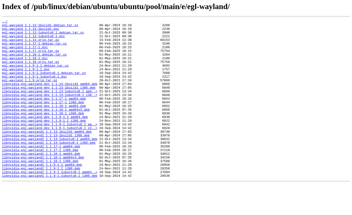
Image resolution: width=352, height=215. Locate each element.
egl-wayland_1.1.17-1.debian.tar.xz (34, 48)
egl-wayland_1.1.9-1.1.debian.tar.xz (35, 75)
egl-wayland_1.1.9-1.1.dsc (26, 79)
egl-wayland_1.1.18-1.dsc (25, 66)
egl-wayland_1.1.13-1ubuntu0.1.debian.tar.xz (43, 35)
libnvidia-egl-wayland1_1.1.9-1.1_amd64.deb (42, 194)
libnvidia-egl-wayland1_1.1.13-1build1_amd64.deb (47, 154)
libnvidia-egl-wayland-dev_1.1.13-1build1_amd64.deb (49, 97)
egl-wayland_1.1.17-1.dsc (25, 53)
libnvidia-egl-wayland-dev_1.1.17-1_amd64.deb (44, 114)
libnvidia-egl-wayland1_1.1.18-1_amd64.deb (41, 181)
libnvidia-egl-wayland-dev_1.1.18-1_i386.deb (43, 132)
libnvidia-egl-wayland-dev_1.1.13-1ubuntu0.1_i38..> (49, 110)
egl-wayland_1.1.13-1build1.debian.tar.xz (40, 26)
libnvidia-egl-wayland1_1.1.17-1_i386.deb (40, 176)
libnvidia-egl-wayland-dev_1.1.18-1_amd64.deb (44, 123)
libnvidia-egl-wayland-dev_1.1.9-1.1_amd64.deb (45, 136)
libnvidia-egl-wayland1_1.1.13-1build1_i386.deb (46, 158)
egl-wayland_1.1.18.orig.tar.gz (30, 70)
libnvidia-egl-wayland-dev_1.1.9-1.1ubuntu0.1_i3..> (49, 150)
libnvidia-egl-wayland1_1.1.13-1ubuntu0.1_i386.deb (48, 167)
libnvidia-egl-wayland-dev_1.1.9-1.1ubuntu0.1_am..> (49, 145)
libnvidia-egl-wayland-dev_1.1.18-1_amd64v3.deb (46, 128)
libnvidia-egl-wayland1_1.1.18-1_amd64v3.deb (43, 185)
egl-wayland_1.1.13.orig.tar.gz (30, 44)
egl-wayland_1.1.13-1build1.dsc (30, 31)
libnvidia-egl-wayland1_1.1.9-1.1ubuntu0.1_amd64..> (49, 203)
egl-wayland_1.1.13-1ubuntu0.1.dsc (33, 39)
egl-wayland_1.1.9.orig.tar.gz (29, 92)
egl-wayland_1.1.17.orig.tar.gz (30, 57)
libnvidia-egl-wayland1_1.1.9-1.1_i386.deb (41, 198)
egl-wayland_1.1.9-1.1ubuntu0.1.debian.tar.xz (44, 84)
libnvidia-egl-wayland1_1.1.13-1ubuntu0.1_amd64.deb (49, 163)
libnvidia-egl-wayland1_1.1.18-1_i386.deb (40, 189)
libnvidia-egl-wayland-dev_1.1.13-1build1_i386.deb (48, 101)
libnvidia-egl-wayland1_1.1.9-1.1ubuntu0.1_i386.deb (49, 207)
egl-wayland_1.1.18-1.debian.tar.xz (34, 62)
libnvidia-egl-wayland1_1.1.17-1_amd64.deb (41, 172)
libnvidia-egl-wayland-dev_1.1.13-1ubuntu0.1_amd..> (49, 106)
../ (5, 22)
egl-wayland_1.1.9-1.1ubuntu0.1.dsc (34, 88)
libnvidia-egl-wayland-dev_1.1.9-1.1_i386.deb (44, 141)
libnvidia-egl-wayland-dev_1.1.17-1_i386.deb (43, 119)
